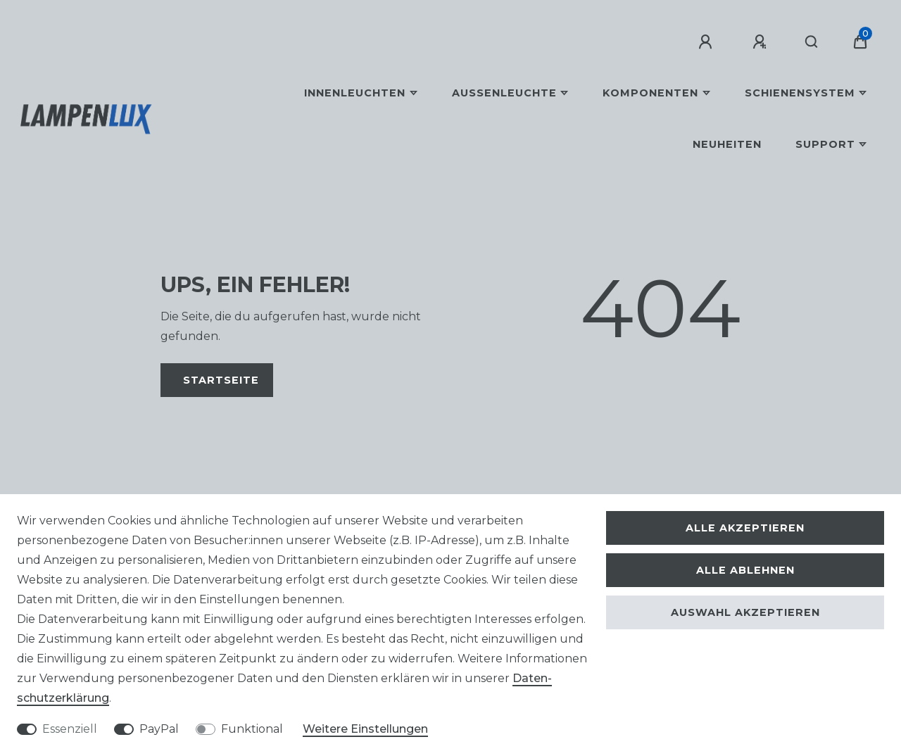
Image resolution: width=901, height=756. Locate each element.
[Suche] (812, 42)
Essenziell (69, 729)
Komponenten (650, 93)
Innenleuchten (354, 93)
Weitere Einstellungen (365, 729)
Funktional (252, 729)
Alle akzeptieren (745, 528)
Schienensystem (800, 93)
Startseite (221, 380)
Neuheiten (727, 144)
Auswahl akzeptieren (745, 612)
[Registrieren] (762, 42)
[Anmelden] (707, 42)
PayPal (159, 729)
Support (825, 144)
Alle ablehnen (745, 570)
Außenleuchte (504, 93)
